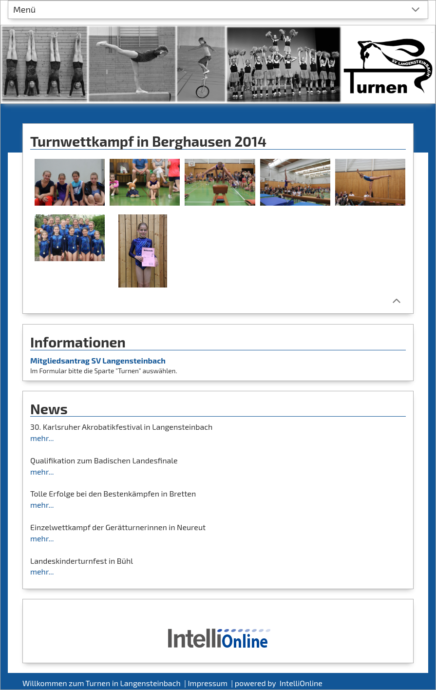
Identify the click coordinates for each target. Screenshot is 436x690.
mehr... (42, 437)
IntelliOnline (301, 683)
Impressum (208, 683)
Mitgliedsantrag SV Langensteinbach (98, 360)
